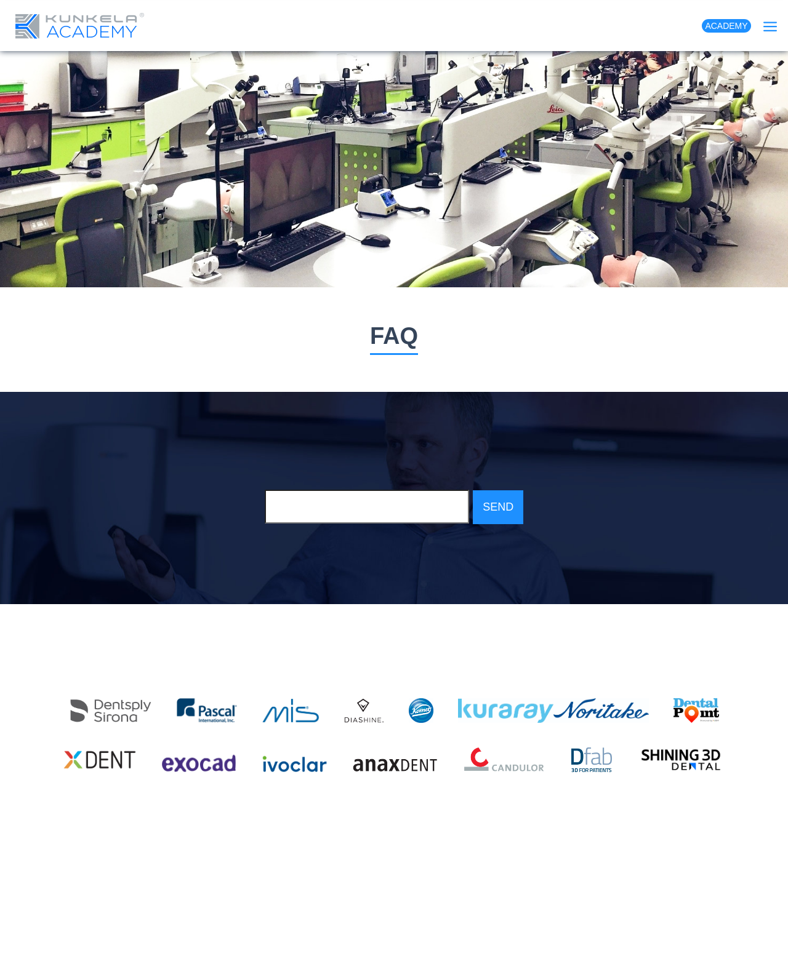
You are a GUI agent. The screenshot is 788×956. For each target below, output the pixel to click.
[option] (394, 169)
